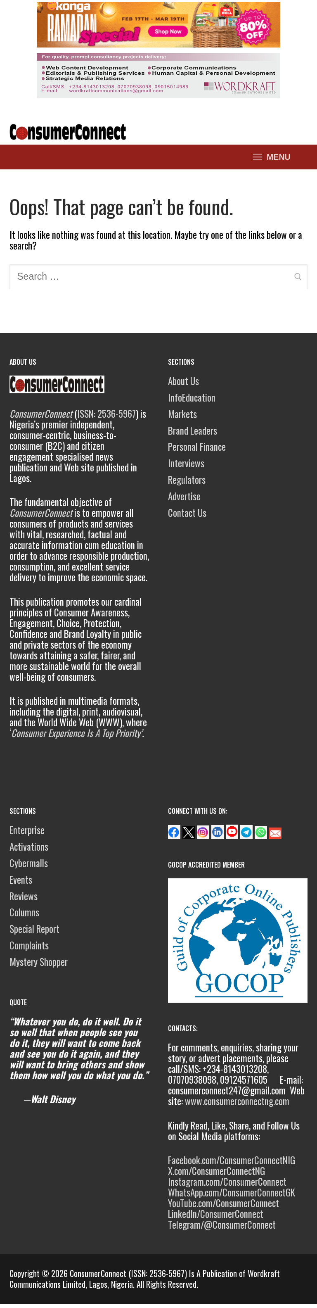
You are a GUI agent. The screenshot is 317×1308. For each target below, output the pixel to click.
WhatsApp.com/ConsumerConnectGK (231, 1192)
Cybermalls (28, 863)
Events (20, 880)
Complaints (29, 945)
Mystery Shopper (38, 962)
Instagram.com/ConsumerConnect (227, 1182)
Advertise (184, 496)
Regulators (187, 480)
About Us (183, 381)
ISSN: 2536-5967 (106, 414)
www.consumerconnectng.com (237, 1101)
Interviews (186, 463)
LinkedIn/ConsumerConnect (215, 1214)
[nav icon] (272, 157)
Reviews (23, 896)
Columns (24, 912)
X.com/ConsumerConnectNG (216, 1171)
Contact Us (187, 513)
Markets (182, 414)
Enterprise (27, 830)
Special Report (34, 929)
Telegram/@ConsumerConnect (222, 1225)
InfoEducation (191, 397)
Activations (28, 846)
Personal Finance (197, 447)
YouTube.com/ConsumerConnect (223, 1203)
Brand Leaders (192, 430)
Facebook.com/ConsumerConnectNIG (231, 1160)
